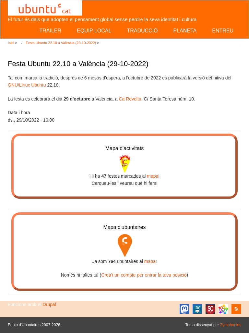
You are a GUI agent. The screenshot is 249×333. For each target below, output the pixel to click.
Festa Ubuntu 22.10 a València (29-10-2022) (61, 43)
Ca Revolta (130, 98)
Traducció (142, 30)
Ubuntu (38, 85)
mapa (152, 176)
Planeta (184, 30)
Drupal (49, 304)
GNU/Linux (19, 85)
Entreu (222, 30)
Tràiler (50, 30)
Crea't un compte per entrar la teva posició (143, 275)
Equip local (94, 30)
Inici (11, 43)
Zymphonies (230, 325)
